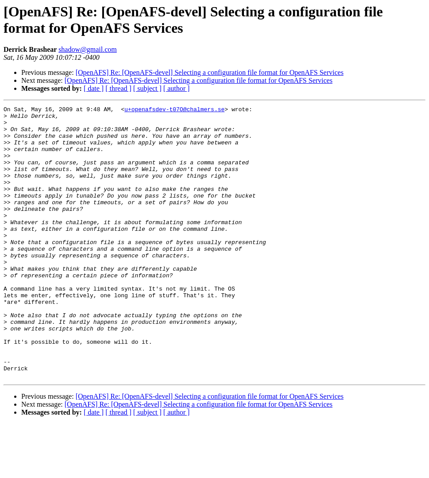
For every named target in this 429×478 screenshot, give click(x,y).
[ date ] (94, 88)
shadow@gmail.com (87, 49)
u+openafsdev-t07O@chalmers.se (174, 110)
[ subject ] (147, 88)
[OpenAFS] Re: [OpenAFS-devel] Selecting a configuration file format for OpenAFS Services (210, 72)
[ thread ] (118, 88)
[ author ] (176, 88)
